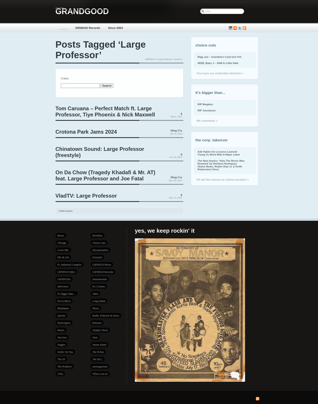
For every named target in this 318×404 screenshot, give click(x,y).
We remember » (207, 120)
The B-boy (98, 352)
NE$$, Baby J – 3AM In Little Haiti (218, 63)
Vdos (60, 373)
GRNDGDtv (64, 279)
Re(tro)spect (64, 322)
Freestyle (97, 257)
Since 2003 (115, 28)
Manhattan (63, 308)
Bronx (61, 235)
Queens (61, 315)
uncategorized (100, 366)
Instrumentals (100, 279)
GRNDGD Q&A (66, 271)
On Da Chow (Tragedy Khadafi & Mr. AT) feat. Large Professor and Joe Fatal (105, 175)
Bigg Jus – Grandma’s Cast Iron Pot (220, 56)
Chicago (62, 242)
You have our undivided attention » (220, 73)
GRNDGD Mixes (102, 264)
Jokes (96, 293)
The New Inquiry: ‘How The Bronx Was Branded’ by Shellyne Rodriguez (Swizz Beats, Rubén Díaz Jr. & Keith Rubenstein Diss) (221, 165)
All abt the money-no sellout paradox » (223, 179)
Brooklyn (97, 235)
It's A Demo (99, 286)
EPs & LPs (63, 257)
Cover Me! (63, 250)
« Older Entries (65, 211)
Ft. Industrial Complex (70, 264)
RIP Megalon (205, 104)
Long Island (99, 301)
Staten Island (99, 344)
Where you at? (100, 373)
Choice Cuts (99, 242)
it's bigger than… (67, 293)
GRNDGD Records (87, 28)
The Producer (65, 366)
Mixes (96, 308)
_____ (63, 28)
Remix (61, 330)
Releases (97, 322)
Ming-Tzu (176, 130)
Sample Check (100, 330)
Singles (61, 344)
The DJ (61, 359)
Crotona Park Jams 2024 (86, 132)
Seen (95, 337)
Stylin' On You (65, 352)
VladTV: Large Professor (86, 196)
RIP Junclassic (207, 110)
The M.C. (98, 359)
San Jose (62, 337)
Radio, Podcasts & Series (106, 315)
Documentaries (101, 250)
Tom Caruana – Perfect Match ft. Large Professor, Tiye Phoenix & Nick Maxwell (105, 111)
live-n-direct (64, 301)
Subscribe (244, 28)
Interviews (63, 286)
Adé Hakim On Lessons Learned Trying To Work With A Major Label (219, 153)
